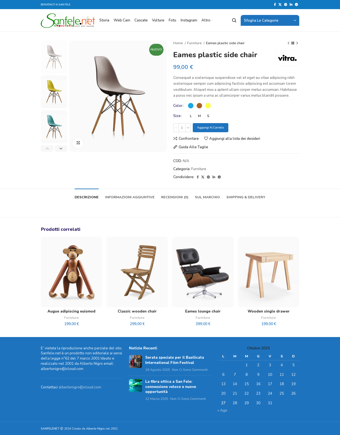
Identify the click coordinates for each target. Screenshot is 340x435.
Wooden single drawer (269, 311)
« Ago (222, 410)
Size (177, 115)
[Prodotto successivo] (297, 43)
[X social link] (280, 4)
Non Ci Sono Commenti (190, 370)
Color (177, 105)
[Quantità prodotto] (182, 127)
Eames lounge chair (203, 311)
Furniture (195, 43)
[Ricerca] (234, 20)
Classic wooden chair (137, 311)
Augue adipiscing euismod (71, 311)
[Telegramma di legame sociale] (296, 4)
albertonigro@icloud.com (80, 387)
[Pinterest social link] (285, 4)
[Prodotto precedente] (288, 43)
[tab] (87, 195)
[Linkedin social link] (291, 4)
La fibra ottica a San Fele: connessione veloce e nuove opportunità (170, 386)
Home (178, 43)
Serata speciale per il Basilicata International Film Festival (174, 360)
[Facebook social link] (275, 4)
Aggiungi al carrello (210, 128)
